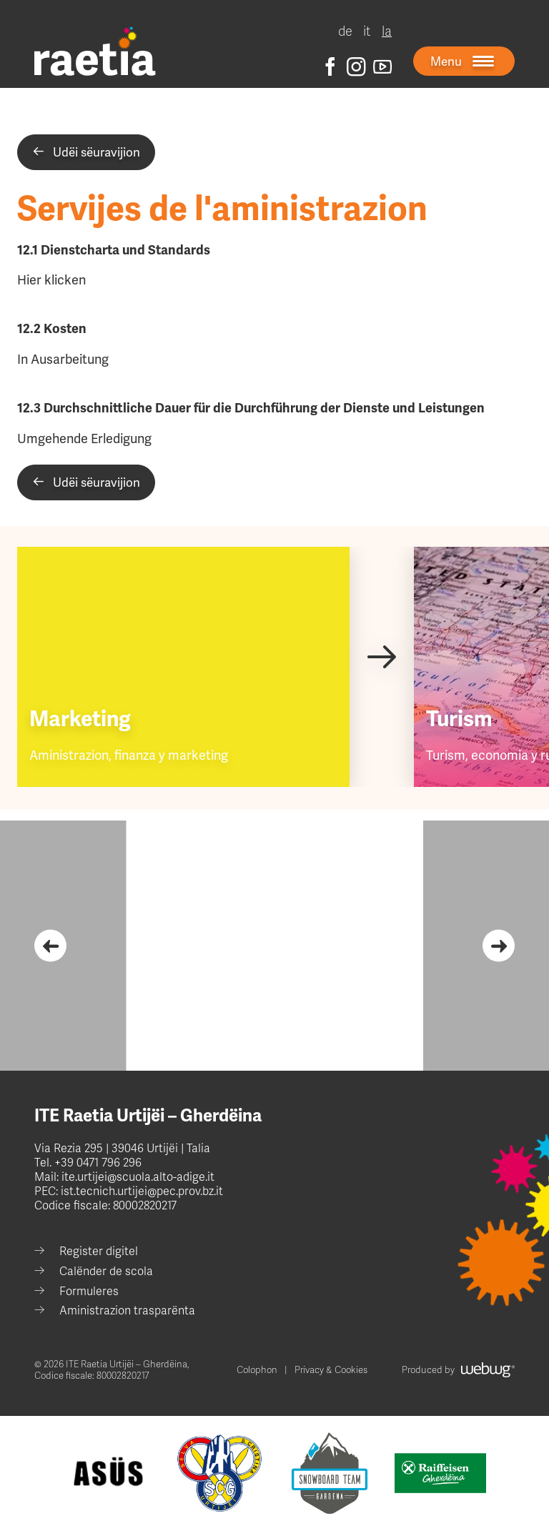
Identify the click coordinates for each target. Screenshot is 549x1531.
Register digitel (98, 1251)
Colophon (257, 1370)
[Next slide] (381, 656)
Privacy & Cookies (331, 1370)
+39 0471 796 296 (98, 1163)
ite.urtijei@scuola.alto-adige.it (136, 1177)
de (345, 31)
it (367, 31)
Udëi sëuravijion (86, 152)
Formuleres (89, 1291)
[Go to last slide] (50, 946)
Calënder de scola (106, 1271)
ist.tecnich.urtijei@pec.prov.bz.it (142, 1191)
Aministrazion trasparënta (127, 1311)
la (387, 31)
